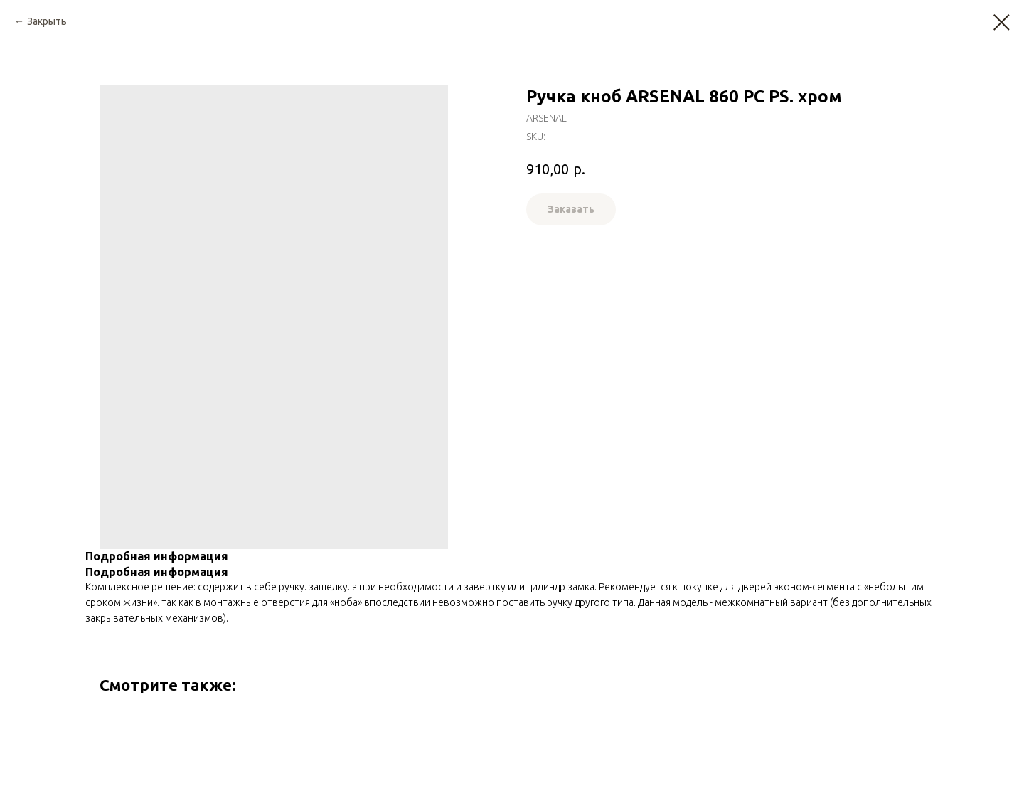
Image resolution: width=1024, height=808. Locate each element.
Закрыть (47, 21)
